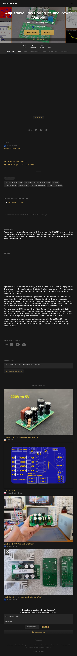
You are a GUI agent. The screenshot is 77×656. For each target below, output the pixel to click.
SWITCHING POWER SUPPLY (13, 182)
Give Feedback (34, 645)
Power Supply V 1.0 (11, 491)
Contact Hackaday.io (21, 645)
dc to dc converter (55, 185)
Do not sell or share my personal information (38, 647)
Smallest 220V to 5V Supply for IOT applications (21, 437)
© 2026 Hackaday (38, 651)
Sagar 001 (9, 440)
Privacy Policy (55, 645)
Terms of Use (45, 645)
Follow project (32, 32)
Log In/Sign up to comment (13, 371)
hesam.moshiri (38, 27)
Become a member (25, 612)
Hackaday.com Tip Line (16, 202)
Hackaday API (65, 645)
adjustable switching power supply (37, 182)
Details (19, 51)
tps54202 (55, 182)
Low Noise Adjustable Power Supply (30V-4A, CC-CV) (23, 597)
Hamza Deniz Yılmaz (13, 493)
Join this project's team (12, 148)
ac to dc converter (38, 185)
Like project (47, 32)
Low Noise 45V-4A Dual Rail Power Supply (19, 544)
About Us (10, 645)
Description (11, 51)
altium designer (10, 185)
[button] (71, 3)
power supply (24, 185)
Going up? (38, 640)
